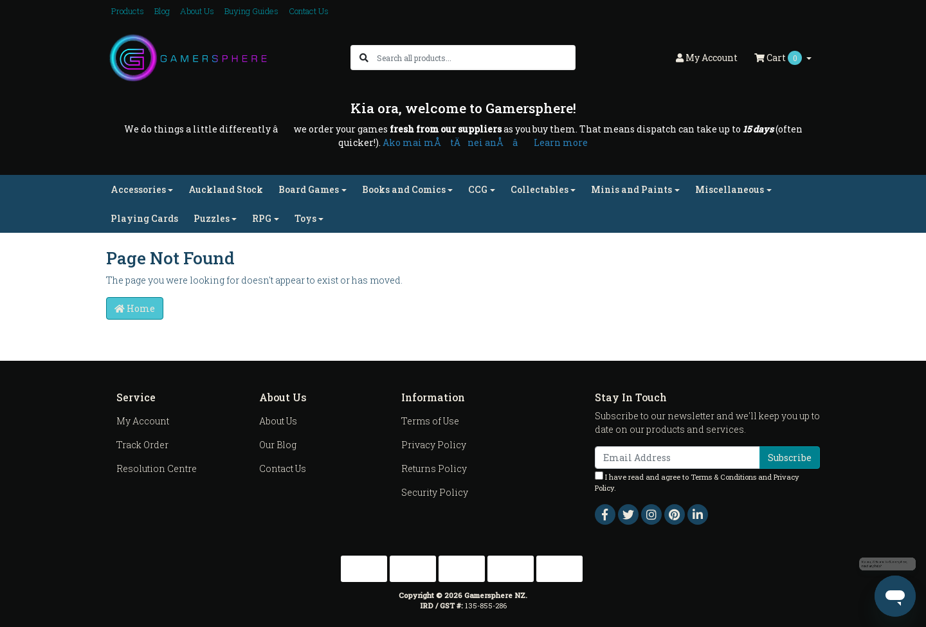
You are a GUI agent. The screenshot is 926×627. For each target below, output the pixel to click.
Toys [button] (305, 218)
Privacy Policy (433, 445)
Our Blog (277, 445)
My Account (142, 421)
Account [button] (707, 57)
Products (127, 11)
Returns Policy (434, 468)
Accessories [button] (138, 189)
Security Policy (434, 492)
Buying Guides (251, 11)
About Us (197, 11)
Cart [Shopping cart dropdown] (779, 58)
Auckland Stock (225, 189)
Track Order (142, 445)
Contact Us (309, 11)
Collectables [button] (539, 189)
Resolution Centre (156, 468)
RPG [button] (261, 218)
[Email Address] (677, 457)
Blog (162, 11)
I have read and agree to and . (697, 482)
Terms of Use (430, 421)
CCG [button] (477, 189)
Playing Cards (144, 218)
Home (134, 308)
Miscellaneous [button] (729, 189)
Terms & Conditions (723, 477)
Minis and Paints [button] (631, 189)
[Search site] (364, 57)
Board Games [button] (308, 189)
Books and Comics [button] (404, 189)
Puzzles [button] (212, 218)
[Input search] (475, 57)
